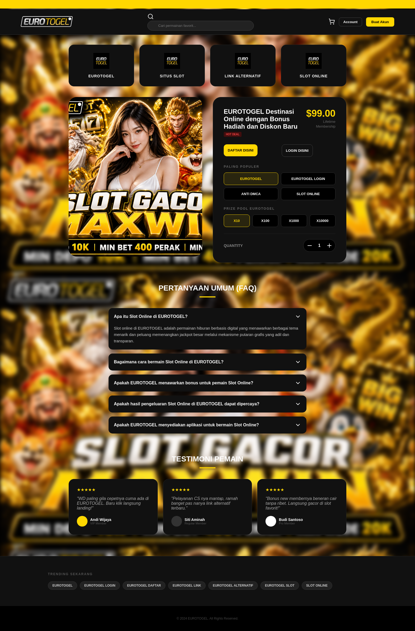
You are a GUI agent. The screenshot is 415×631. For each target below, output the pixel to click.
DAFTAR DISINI (241, 150)
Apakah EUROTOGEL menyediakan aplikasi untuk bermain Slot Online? (207, 425)
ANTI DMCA (251, 194)
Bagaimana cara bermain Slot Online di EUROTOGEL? (207, 362)
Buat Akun (380, 22)
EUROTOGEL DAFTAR (144, 585)
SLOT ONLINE (308, 194)
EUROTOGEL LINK (187, 585)
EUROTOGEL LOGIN (308, 179)
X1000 (294, 221)
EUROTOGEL (251, 179)
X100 (265, 221)
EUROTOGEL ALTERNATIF (233, 585)
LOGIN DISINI (297, 151)
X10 (237, 221)
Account (350, 22)
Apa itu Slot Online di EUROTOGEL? (207, 316)
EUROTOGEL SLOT (279, 585)
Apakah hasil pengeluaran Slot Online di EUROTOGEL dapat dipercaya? (207, 404)
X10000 (323, 221)
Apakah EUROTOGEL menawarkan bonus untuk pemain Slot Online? (207, 383)
